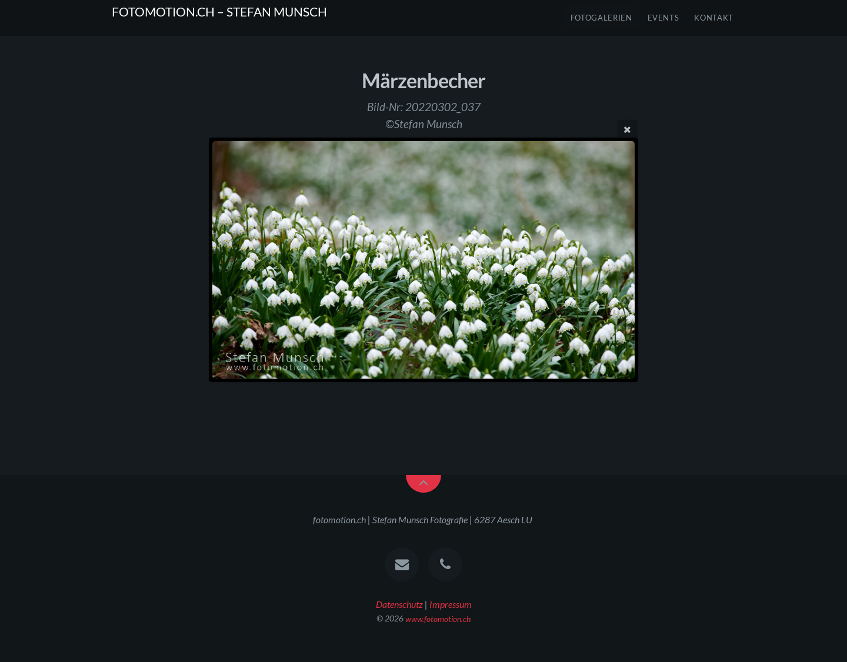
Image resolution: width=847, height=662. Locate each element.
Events (663, 17)
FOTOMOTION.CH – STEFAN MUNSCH (219, 11)
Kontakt (713, 17)
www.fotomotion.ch (438, 618)
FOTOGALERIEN (601, 17)
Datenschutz (399, 604)
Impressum (450, 604)
